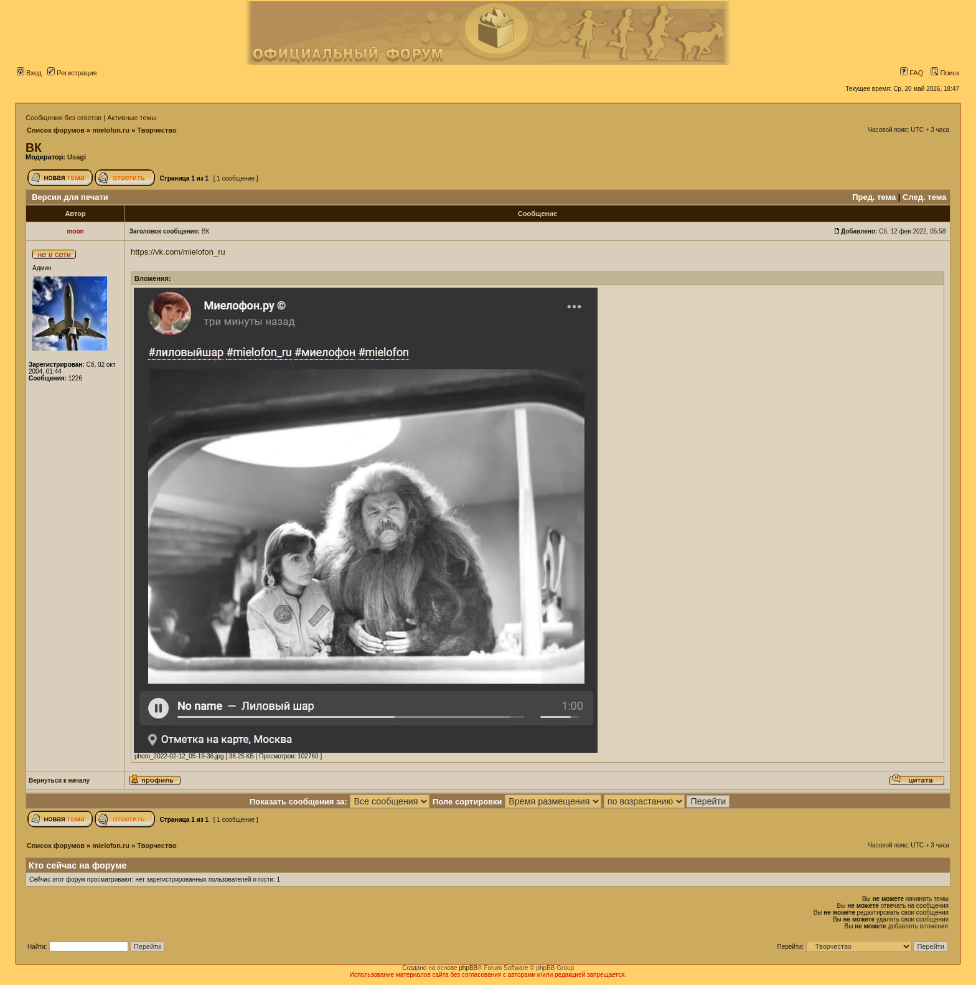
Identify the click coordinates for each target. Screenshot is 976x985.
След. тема (924, 197)
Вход (29, 73)
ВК (34, 147)
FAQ (911, 73)
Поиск (945, 73)
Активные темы (131, 117)
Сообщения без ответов (63, 117)
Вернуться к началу (59, 780)
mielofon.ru (110, 130)
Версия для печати (70, 197)
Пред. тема (874, 197)
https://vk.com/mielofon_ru (178, 252)
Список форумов (56, 130)
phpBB (468, 967)
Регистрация (71, 73)
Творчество (156, 130)
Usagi (76, 157)
